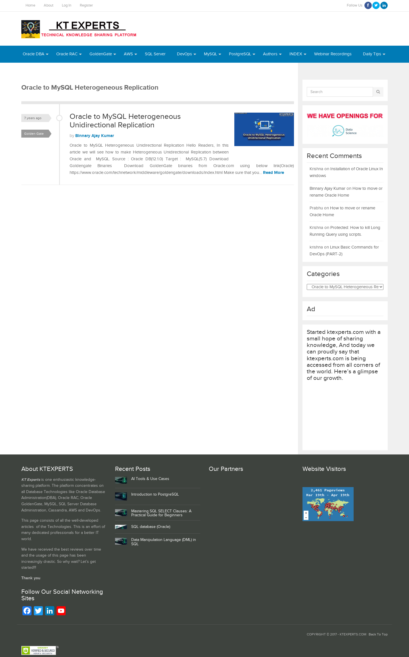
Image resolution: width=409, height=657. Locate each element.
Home (30, 5)
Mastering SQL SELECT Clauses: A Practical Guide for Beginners (161, 513)
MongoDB (78, 71)
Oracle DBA (33, 54)
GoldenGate (100, 54)
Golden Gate (34, 134)
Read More (273, 172)
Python (51, 71)
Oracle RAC (67, 54)
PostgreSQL (240, 54)
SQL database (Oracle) (150, 527)
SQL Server (155, 54)
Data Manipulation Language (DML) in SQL (163, 542)
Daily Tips (372, 54)
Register (86, 5)
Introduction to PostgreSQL (155, 494)
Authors (270, 54)
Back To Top (378, 634)
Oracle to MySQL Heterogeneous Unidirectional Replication (125, 121)
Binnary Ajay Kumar (94, 135)
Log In (66, 5)
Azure (28, 71)
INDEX (295, 54)
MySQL (210, 54)
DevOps (184, 54)
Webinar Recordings (333, 54)
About (48, 5)
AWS (128, 54)
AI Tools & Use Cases (150, 479)
